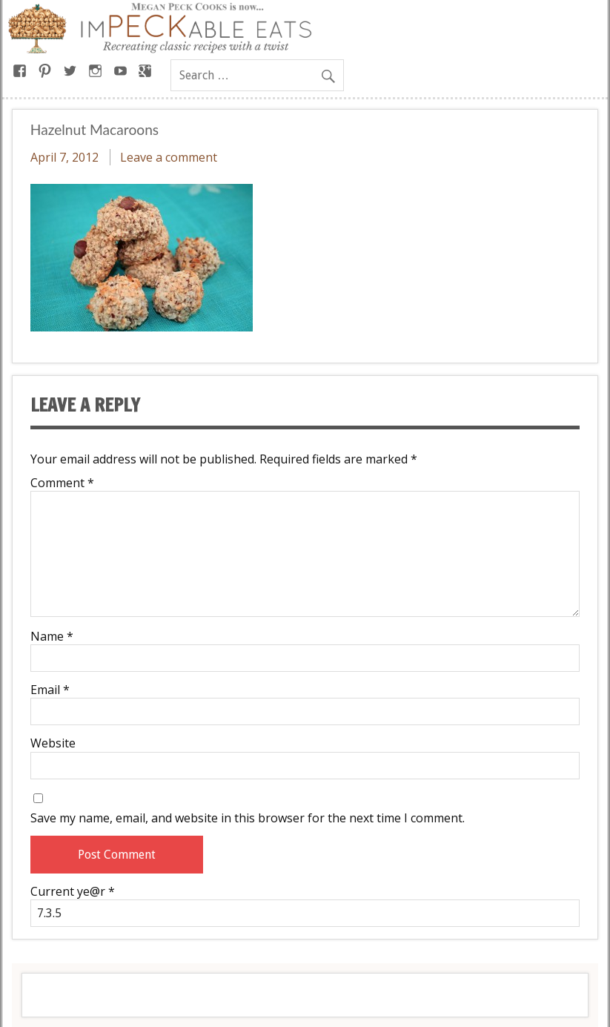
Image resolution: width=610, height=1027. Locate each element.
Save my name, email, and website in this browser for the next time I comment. (247, 818)
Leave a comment (168, 157)
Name (51, 636)
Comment (62, 483)
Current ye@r (72, 891)
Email (50, 690)
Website (53, 743)
